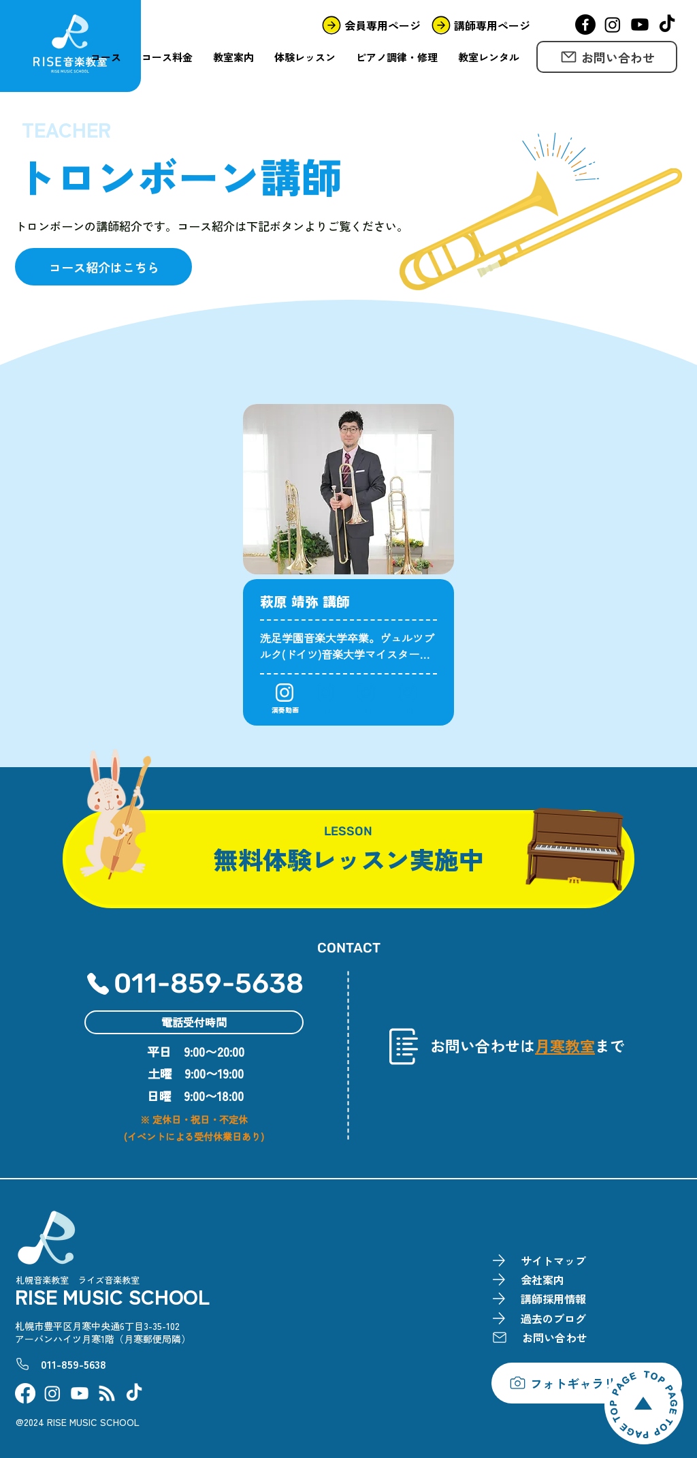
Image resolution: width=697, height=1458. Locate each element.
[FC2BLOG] (107, 1393)
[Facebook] (585, 24)
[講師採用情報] (543, 1299)
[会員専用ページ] (369, 25)
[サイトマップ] (543, 1261)
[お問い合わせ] (606, 57)
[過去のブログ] (543, 1319)
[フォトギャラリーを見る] (586, 1383)
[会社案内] (543, 1280)
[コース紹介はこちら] (103, 266)
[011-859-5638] (201, 983)
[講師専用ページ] (479, 25)
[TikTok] (667, 24)
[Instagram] (612, 24)
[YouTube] (640, 24)
